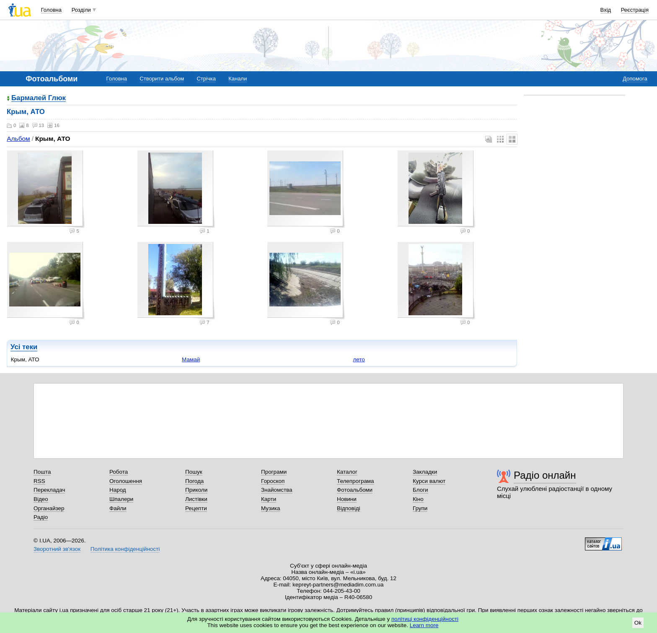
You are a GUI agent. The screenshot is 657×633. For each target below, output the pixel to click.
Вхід (605, 10)
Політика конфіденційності (125, 549)
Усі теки (23, 347)
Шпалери (121, 499)
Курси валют (429, 481)
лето (359, 359)
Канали (237, 78)
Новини (347, 499)
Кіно (418, 499)
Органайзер (49, 508)
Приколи (196, 490)
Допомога (635, 78)
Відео (41, 499)
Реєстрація (635, 10)
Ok (637, 623)
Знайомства (276, 490)
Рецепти (196, 508)
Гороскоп (273, 481)
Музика (270, 508)
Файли (118, 508)
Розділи (81, 10)
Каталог (347, 472)
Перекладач (49, 490)
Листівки (196, 499)
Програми (274, 472)
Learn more (424, 625)
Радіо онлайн (545, 475)
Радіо (41, 517)
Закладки (425, 472)
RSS (39, 481)
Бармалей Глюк (38, 98)
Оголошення (125, 481)
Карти (268, 499)
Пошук (193, 472)
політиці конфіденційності (424, 619)
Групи (420, 508)
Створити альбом (162, 78)
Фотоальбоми (354, 490)
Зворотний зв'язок (57, 549)
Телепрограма (355, 481)
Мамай (191, 359)
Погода (194, 481)
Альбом (18, 138)
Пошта (42, 472)
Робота (118, 472)
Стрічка (206, 78)
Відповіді (348, 508)
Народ (117, 490)
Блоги (420, 490)
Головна (51, 10)
